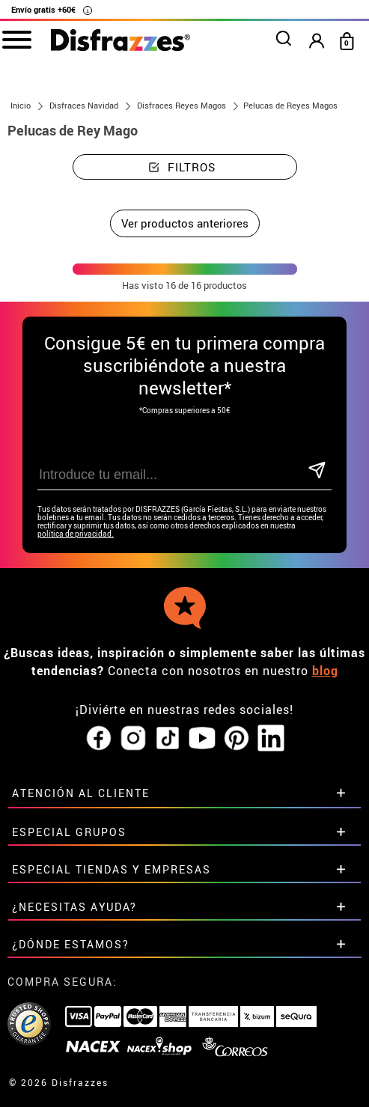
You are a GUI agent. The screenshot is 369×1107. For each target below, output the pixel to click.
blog (325, 670)
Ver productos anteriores (184, 223)
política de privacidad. (75, 534)
